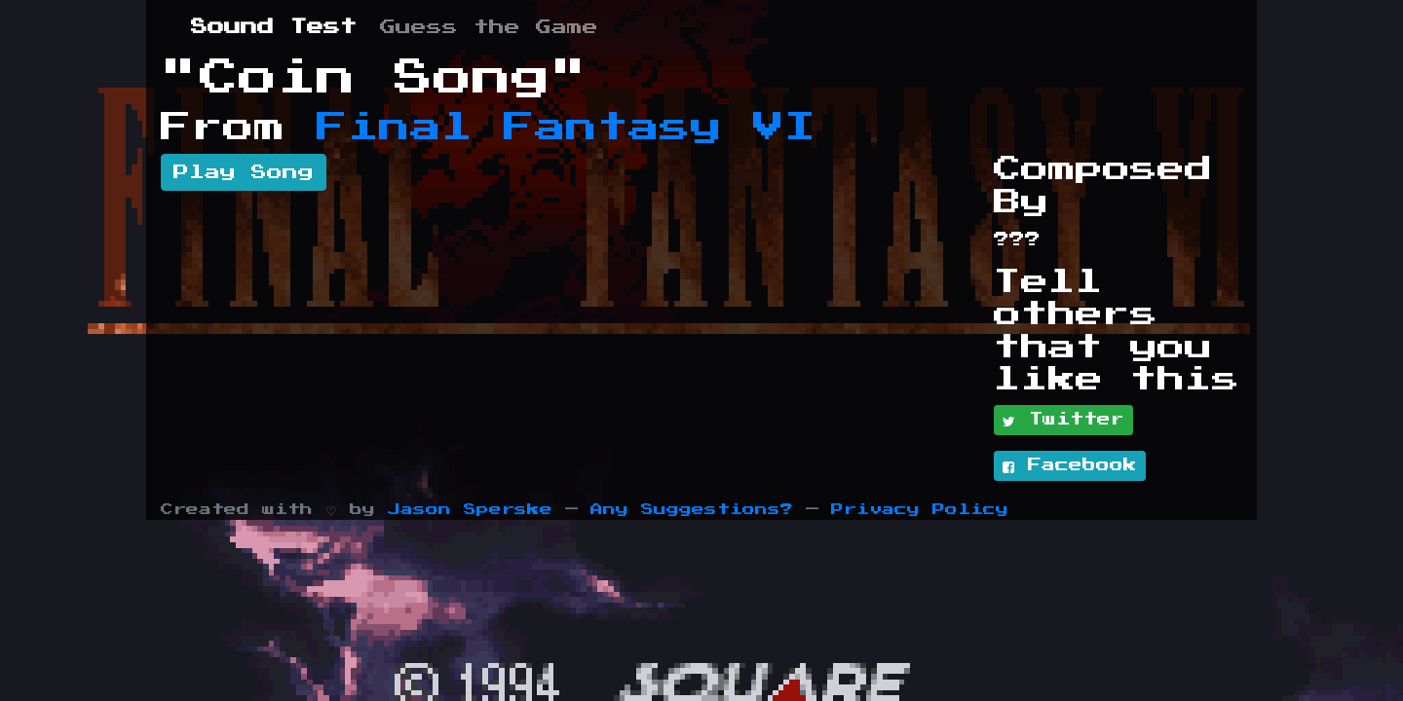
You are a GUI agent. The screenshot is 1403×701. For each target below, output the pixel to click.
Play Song (243, 172)
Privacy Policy (919, 509)
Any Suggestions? (691, 509)
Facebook (1070, 466)
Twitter (1063, 420)
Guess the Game (489, 27)
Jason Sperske (470, 509)
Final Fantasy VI (566, 127)
